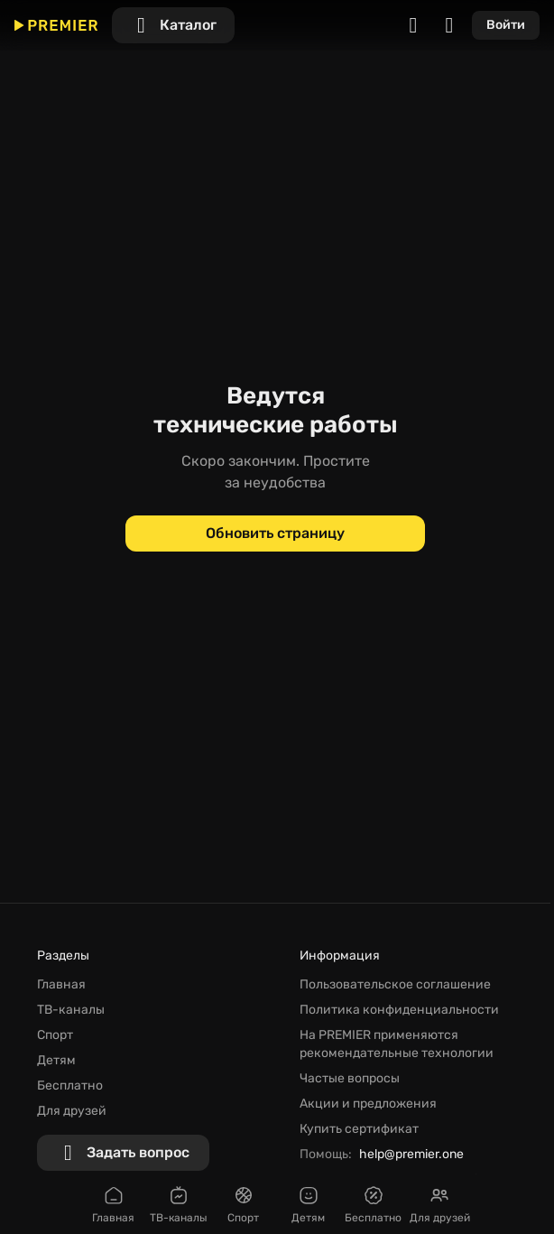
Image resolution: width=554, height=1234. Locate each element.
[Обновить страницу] (275, 533)
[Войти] (506, 25)
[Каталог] (173, 25)
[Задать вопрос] (123, 1153)
